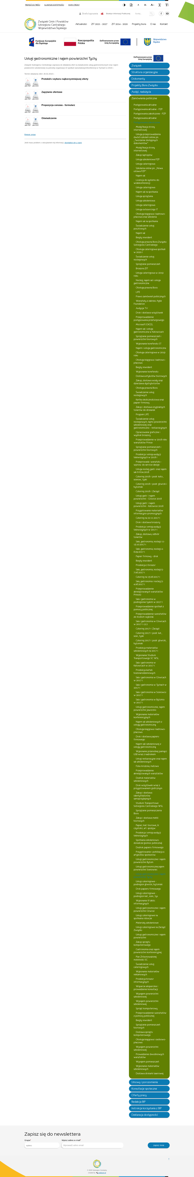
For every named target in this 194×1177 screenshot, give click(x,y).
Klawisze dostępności (54, 5)
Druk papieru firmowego (148, 888)
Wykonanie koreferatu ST (148, 343)
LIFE (138, 292)
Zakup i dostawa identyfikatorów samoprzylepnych (143, 795)
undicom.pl (101, 1173)
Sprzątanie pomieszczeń (148, 264)
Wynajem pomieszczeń (147, 1061)
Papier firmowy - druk (147, 556)
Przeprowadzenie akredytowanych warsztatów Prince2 (148, 591)
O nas (153, 24)
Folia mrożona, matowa (147, 766)
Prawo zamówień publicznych (151, 296)
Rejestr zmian (30, 134)
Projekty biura (139, 24)
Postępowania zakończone (147, 122)
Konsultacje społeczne (144, 1088)
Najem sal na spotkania (147, 191)
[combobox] (41, 1145)
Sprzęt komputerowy (147, 1008)
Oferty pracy (139, 1095)
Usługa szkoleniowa (145, 200)
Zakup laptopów (144, 155)
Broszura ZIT (142, 268)
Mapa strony (74, 5)
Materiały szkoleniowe (147, 922)
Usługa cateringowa (145, 163)
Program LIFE (142, 414)
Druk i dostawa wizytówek (149, 312)
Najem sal (140, 175)
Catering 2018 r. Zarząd (147, 491)
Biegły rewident (144, 237)
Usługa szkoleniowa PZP (148, 159)
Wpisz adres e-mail (71, 1140)
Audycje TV (142, 308)
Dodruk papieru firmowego (149, 847)
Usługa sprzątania (144, 196)
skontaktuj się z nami (73, 143)
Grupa (27, 1140)
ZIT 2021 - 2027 (99, 24)
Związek (136, 65)
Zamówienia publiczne (144, 98)
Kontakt (164, 24)
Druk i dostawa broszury (148, 522)
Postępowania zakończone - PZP (150, 113)
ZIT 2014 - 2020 (120, 24)
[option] (42, 42)
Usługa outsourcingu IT (147, 209)
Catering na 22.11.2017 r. (148, 518)
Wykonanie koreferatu (147, 371)
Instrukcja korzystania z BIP (147, 1108)
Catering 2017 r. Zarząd (147, 628)
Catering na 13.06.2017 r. (148, 577)
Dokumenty (138, 78)
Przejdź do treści (32, 5)
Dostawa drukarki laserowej (150, 1073)
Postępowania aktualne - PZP (148, 109)
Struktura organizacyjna (145, 72)
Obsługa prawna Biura (146, 287)
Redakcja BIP (138, 1101)
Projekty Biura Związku (145, 85)
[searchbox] (39, 1146)
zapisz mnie (158, 1145)
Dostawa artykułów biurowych (151, 376)
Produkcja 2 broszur (146, 565)
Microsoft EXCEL (144, 324)
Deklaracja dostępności (145, 1114)
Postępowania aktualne (145, 104)
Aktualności (81, 24)
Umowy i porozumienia (145, 1082)
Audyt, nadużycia (141, 91)
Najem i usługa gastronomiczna (151, 348)
